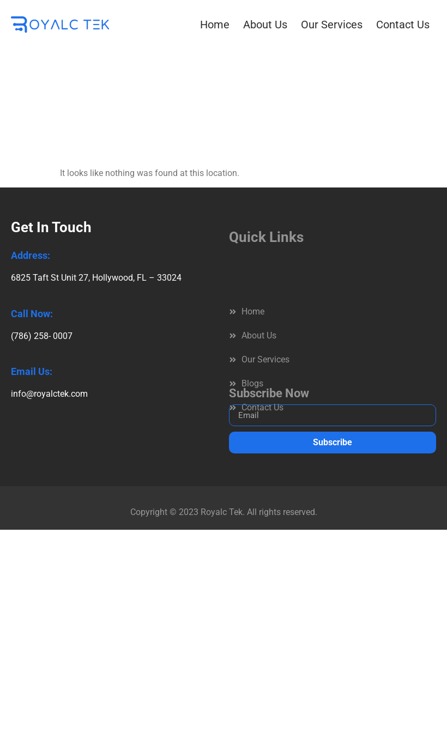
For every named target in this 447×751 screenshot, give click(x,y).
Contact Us (403, 24)
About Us (265, 24)
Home (214, 24)
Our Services (332, 24)
